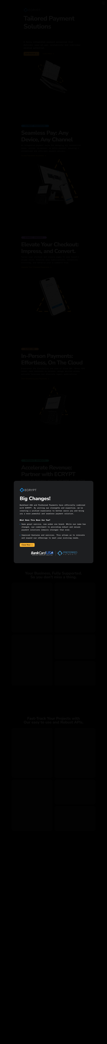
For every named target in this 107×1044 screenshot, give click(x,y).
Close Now (27, 545)
